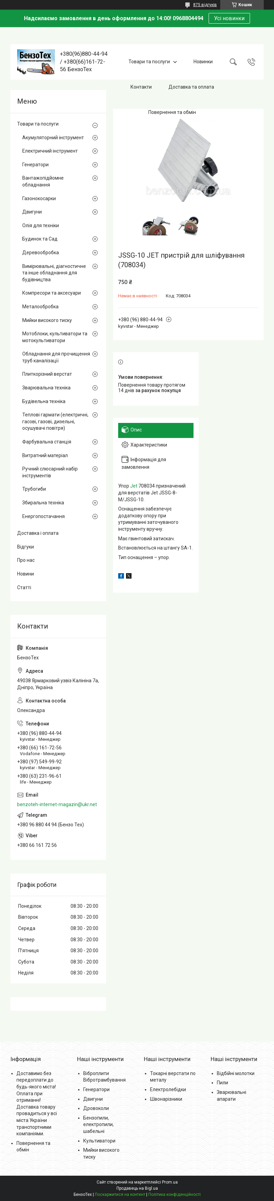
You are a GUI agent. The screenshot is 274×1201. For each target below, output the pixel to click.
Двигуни (32, 212)
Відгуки (25, 547)
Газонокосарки (39, 198)
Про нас (26, 560)
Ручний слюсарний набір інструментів (50, 472)
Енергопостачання (43, 516)
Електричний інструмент (50, 151)
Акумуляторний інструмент (53, 137)
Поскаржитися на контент (120, 1194)
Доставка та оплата (191, 87)
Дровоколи (96, 1108)
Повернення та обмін (172, 112)
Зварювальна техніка (46, 387)
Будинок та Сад (40, 239)
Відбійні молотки (235, 1073)
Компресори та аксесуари (51, 293)
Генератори (35, 164)
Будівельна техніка (43, 401)
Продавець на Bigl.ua (137, 1188)
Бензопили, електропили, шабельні (98, 1124)
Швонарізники (166, 1099)
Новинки (203, 61)
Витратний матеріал (45, 455)
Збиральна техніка (43, 502)
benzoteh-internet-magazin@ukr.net (57, 804)
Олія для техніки (40, 225)
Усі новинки (229, 18)
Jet (133, 486)
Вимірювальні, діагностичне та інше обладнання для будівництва (54, 272)
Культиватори (99, 1141)
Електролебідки (168, 1089)
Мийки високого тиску (47, 320)
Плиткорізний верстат (47, 374)
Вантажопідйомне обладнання (43, 181)
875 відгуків (205, 4)
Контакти (141, 87)
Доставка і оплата (38, 533)
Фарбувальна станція (46, 441)
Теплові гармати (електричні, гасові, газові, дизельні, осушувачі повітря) (55, 421)
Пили (222, 1082)
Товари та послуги (149, 61)
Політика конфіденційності (174, 1194)
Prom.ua (170, 1182)
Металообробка (40, 306)
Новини (25, 574)
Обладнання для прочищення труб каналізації (56, 357)
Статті (24, 587)
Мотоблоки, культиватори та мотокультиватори (54, 337)
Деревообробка (40, 252)
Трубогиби (34, 489)
